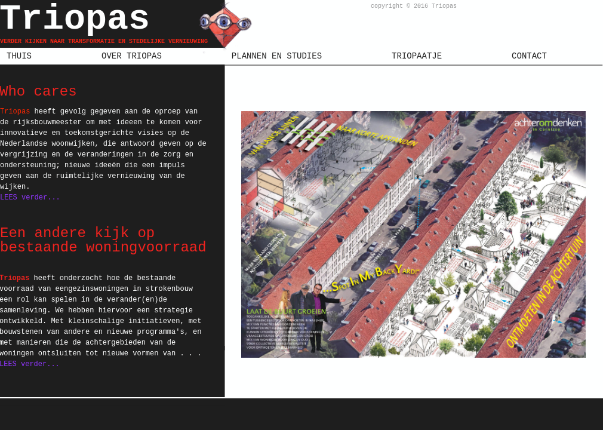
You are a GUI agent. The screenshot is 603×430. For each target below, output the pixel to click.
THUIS (19, 56)
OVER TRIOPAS (131, 56)
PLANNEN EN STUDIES (277, 56)
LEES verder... (30, 198)
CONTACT (529, 56)
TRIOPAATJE (417, 56)
